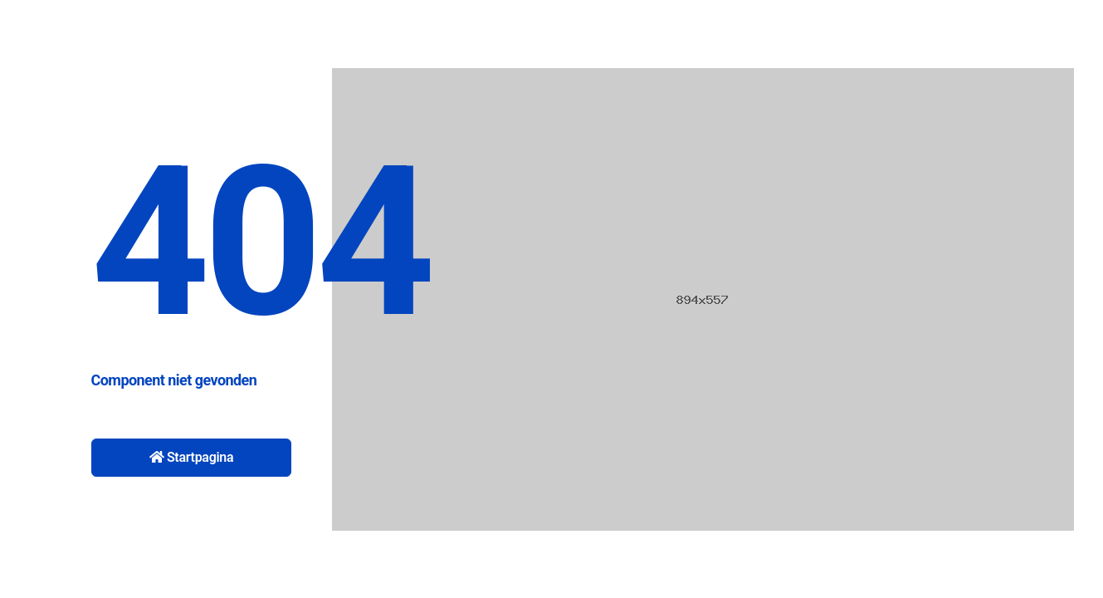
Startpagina (191, 457)
